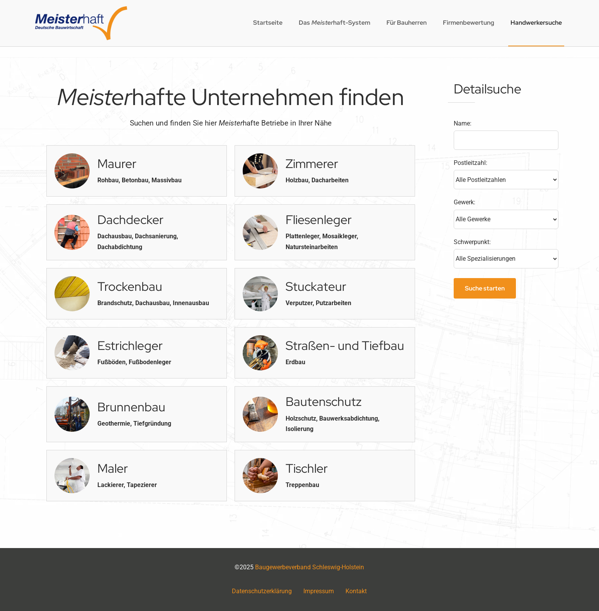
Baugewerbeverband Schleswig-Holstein (309, 567)
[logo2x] (81, 9)
